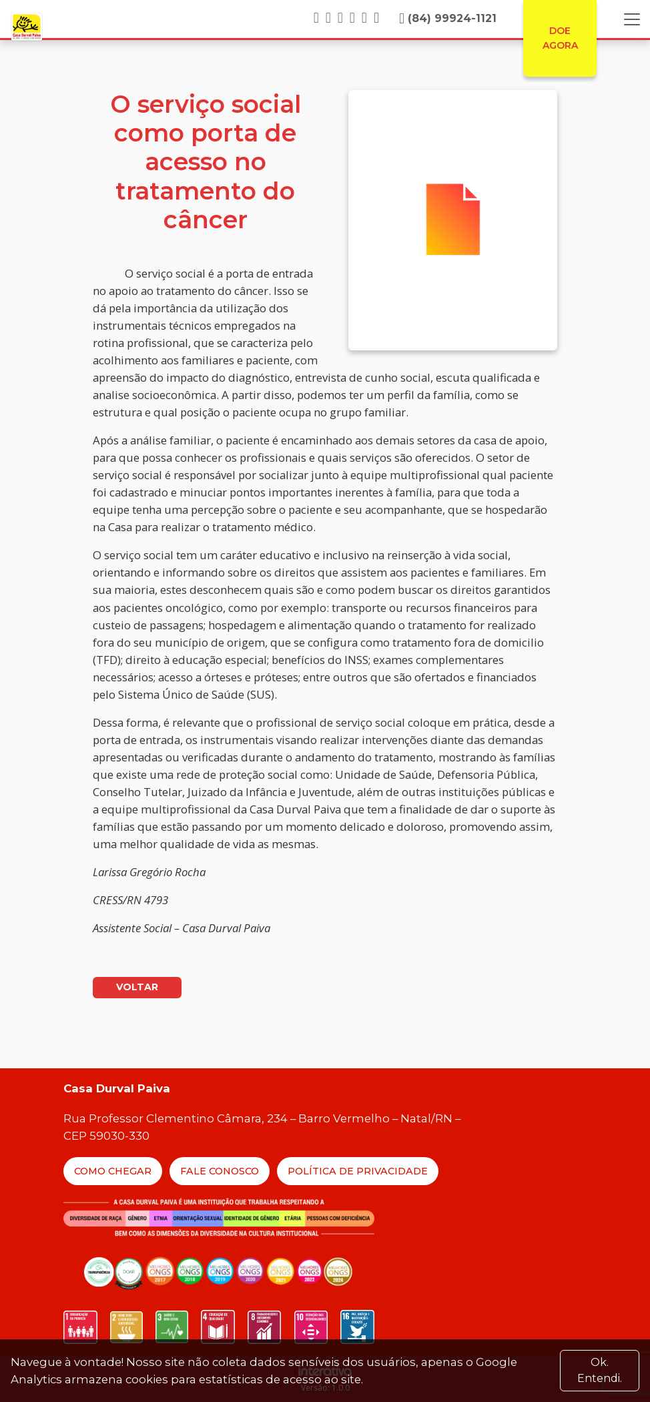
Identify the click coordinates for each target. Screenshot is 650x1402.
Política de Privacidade (358, 1171)
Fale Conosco (219, 1171)
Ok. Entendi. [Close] (599, 1370)
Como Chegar (112, 1171)
